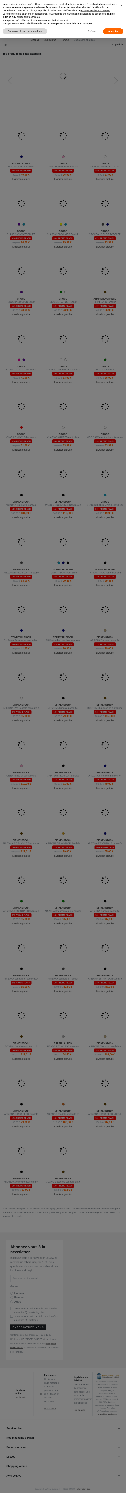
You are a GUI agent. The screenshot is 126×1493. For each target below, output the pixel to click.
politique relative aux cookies (95, 10)
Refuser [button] (92, 31)
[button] (121, 5)
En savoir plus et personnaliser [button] (25, 31)
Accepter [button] (113, 31)
